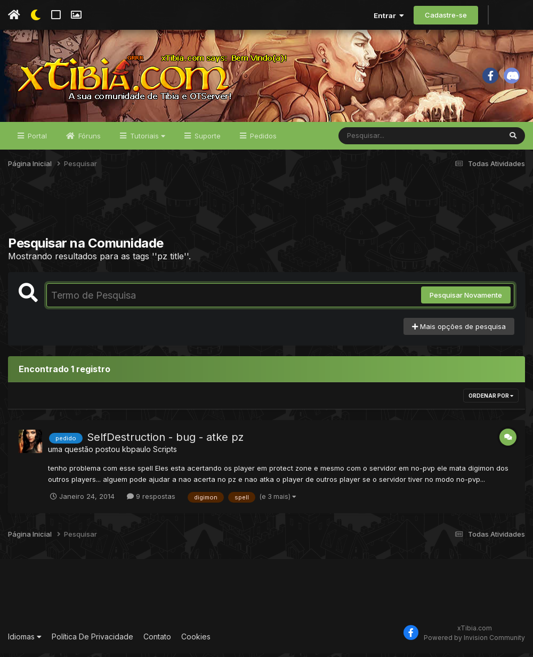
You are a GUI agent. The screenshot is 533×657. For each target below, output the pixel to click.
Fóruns (88, 139)
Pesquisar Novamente (466, 298)
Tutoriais (146, 139)
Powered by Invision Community (474, 641)
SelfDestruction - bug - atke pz (165, 440)
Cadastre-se (446, 15)
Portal (36, 139)
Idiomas (25, 640)
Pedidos (262, 139)
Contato (157, 640)
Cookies (196, 640)
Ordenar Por (491, 399)
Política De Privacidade (92, 640)
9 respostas (151, 500)
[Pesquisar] (379, 139)
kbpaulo (136, 452)
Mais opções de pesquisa (459, 330)
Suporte (206, 139)
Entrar (389, 15)
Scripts (165, 452)
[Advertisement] (266, 212)
